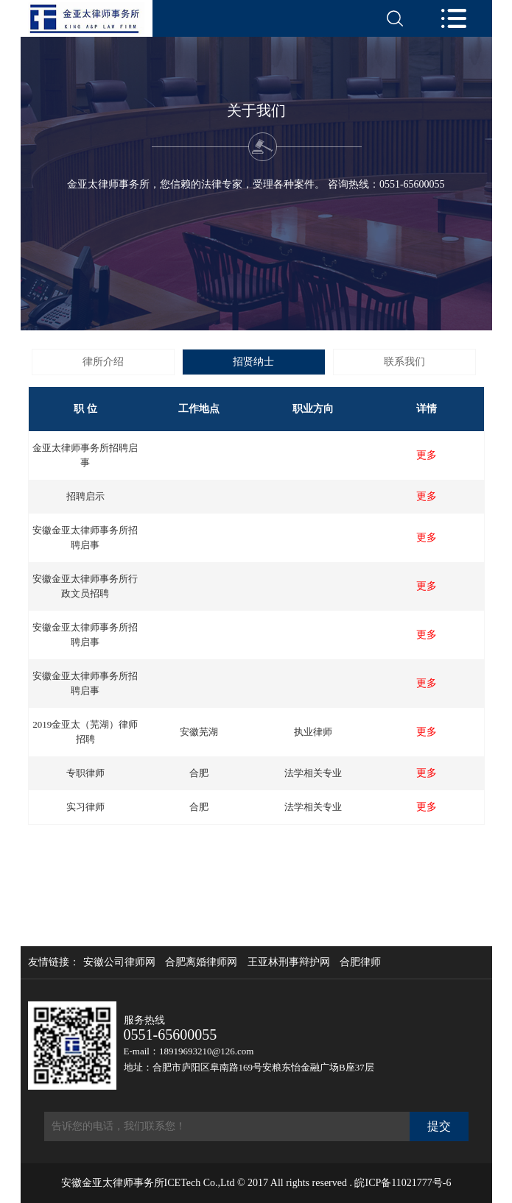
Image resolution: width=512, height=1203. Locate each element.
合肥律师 (360, 962)
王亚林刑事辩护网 (289, 962)
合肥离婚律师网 (201, 962)
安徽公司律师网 (119, 962)
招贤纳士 (253, 361)
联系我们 (404, 361)
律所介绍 (103, 361)
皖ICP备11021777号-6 (402, 1182)
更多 (426, 455)
